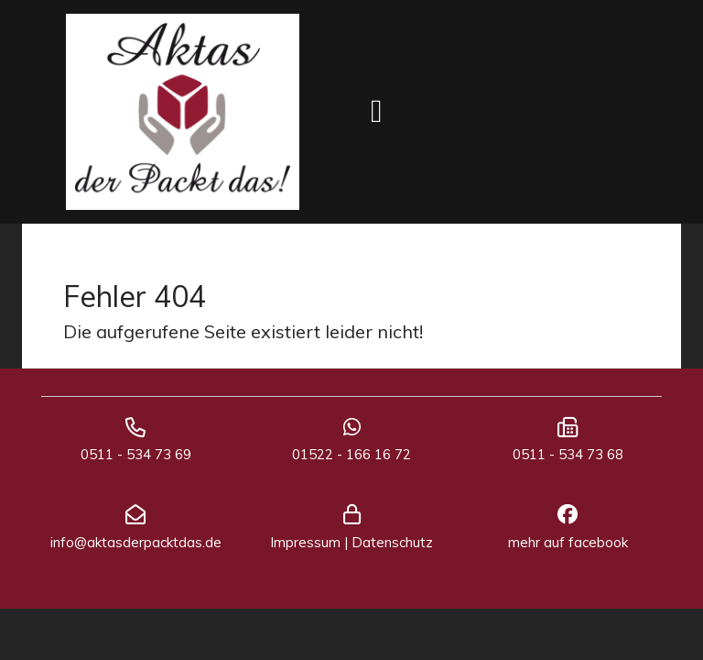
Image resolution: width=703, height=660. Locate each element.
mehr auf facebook (568, 542)
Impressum (305, 542)
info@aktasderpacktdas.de (136, 542)
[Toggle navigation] (376, 111)
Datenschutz (392, 542)
